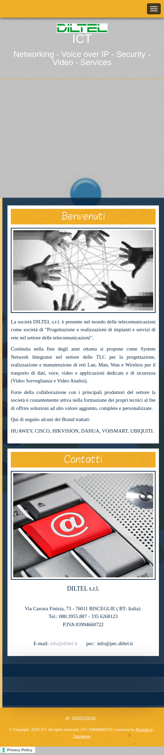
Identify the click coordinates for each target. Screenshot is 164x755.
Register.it (144, 730)
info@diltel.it (63, 643)
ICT (82, 39)
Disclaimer (82, 736)
